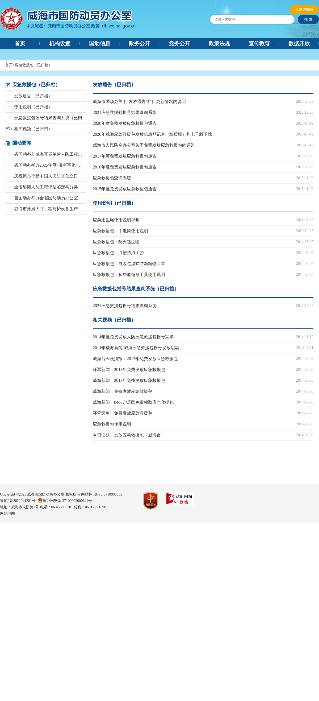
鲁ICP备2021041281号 (18, 501)
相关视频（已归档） (30, 128)
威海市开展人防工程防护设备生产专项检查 (47, 209)
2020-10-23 (304, 231)
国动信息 (99, 43)
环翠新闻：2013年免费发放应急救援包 (129, 369)
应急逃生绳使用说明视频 (116, 220)
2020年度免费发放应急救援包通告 (125, 123)
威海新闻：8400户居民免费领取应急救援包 (133, 402)
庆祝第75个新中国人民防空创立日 (43, 176)
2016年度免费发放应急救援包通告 (125, 167)
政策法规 (219, 43)
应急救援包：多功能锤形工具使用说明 (129, 274)
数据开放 (299, 43)
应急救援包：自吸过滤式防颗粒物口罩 (129, 263)
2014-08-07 (304, 242)
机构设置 (59, 43)
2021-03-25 (304, 220)
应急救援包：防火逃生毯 (116, 242)
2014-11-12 (304, 337)
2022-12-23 (304, 112)
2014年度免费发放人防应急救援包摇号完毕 (133, 337)
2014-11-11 (304, 348)
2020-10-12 (304, 123)
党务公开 (179, 43)
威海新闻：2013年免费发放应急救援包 (129, 380)
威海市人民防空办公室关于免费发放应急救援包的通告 (144, 145)
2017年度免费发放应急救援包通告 (125, 156)
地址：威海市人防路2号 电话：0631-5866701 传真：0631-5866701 (53, 507)
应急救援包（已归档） (33, 65)
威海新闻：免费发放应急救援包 (122, 391)
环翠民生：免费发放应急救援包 (122, 413)
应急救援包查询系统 (112, 178)
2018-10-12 (304, 145)
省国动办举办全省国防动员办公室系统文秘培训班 (47, 198)
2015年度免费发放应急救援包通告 (125, 189)
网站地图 (7, 514)
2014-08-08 (304, 359)
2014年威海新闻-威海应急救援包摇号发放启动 (136, 347)
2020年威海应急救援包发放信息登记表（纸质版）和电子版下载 (152, 134)
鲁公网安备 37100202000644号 (67, 501)
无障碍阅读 (304, 9)
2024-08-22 (304, 102)
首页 (20, 43)
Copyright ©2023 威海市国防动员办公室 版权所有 (40, 494)
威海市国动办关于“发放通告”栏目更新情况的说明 (139, 101)
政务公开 (139, 43)
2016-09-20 (304, 167)
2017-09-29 (304, 156)
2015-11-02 (304, 178)
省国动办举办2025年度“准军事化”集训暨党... (47, 165)
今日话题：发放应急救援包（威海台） (129, 435)
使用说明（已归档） (30, 107)
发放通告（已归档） (30, 96)
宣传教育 (259, 43)
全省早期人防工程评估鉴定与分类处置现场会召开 (47, 187)
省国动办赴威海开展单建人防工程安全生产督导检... (47, 154)
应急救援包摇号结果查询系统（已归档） (136, 288)
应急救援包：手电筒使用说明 (120, 231)
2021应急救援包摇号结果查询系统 (125, 112)
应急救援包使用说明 (112, 424)
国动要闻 (21, 143)
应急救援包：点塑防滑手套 (118, 252)
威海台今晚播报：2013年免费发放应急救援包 (135, 358)
